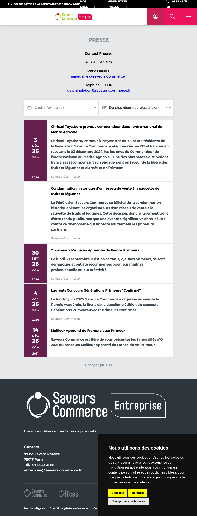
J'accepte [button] (118, 492)
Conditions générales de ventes (69, 508)
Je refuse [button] (138, 492)
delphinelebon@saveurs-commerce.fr (98, 90)
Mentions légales (34, 508)
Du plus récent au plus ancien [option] (134, 108)
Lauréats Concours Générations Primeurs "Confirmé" (96, 291)
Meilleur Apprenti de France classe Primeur (88, 331)
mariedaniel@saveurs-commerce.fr (99, 76)
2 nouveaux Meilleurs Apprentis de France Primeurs (95, 250)
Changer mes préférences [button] (128, 501)
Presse (113, 6)
